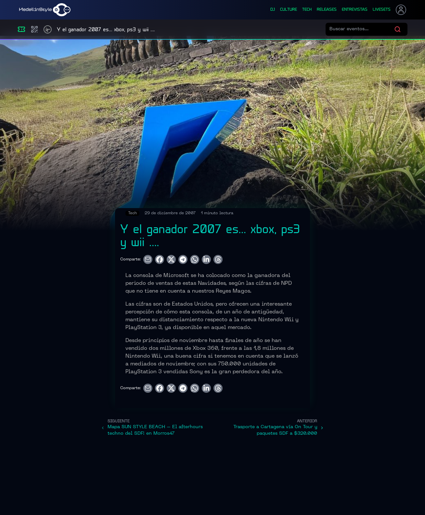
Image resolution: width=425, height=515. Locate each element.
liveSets (382, 10)
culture (288, 10)
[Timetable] (48, 29)
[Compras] (34, 29)
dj (272, 10)
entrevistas (354, 10)
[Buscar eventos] (361, 29)
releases (327, 10)
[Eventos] (21, 29)
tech (307, 10)
